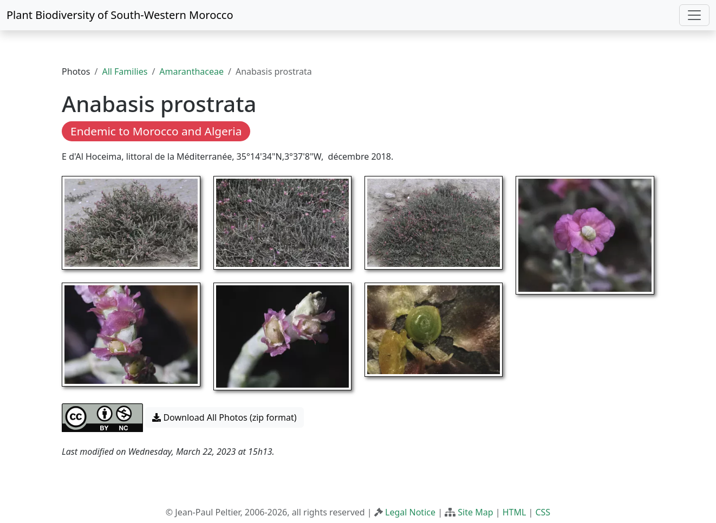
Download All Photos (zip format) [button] (224, 417)
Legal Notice (410, 512)
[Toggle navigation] (694, 15)
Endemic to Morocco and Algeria (156, 131)
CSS (542, 512)
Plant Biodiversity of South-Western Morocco (119, 15)
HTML (514, 512)
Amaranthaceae (191, 71)
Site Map (475, 512)
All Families (124, 71)
